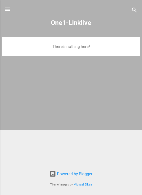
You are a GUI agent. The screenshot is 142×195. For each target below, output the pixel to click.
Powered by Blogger (71, 173)
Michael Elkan (83, 184)
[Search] (134, 11)
